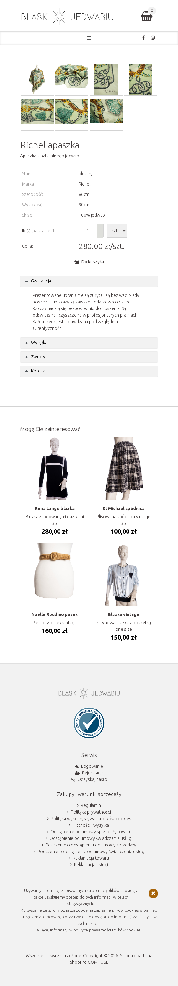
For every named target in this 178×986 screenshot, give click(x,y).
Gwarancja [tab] (41, 280)
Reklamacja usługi (91, 864)
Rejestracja (92, 772)
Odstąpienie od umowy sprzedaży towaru (91, 831)
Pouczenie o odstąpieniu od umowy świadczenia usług (91, 851)
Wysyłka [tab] (39, 342)
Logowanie (92, 766)
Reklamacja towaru (91, 858)
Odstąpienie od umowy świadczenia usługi (91, 838)
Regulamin (91, 805)
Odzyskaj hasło (92, 779)
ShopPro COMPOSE (89, 962)
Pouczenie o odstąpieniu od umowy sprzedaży (90, 844)
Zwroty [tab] (38, 356)
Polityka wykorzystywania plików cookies (91, 818)
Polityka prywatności (91, 812)
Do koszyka (92, 261)
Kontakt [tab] (38, 370)
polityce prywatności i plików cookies (106, 930)
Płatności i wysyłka (91, 825)
